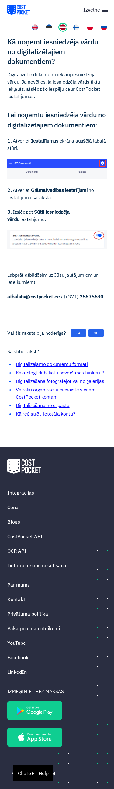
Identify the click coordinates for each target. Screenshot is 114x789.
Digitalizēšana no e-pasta (43, 405)
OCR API (16, 551)
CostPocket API (25, 536)
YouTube (16, 643)
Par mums (18, 585)
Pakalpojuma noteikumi (33, 628)
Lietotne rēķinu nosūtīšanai (37, 565)
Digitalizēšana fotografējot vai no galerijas (60, 381)
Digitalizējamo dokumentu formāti (52, 364)
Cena (13, 507)
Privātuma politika (27, 614)
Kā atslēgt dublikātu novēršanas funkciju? (60, 373)
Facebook (18, 657)
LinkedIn (17, 672)
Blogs (13, 522)
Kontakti (16, 599)
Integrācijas (20, 493)
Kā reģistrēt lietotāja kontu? (45, 414)
